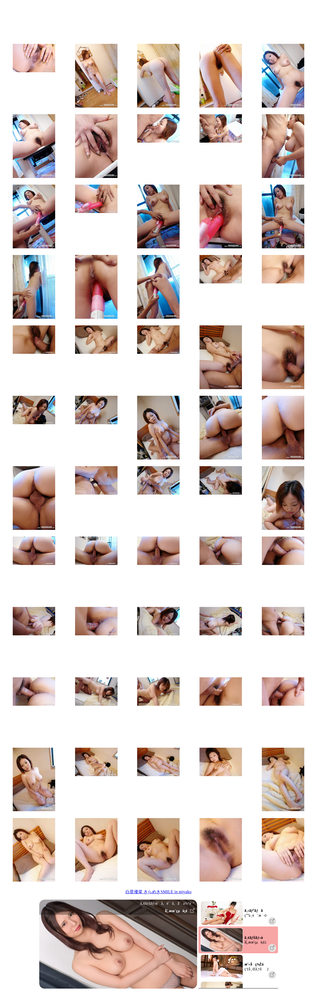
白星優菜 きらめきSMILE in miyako (158, 892)
